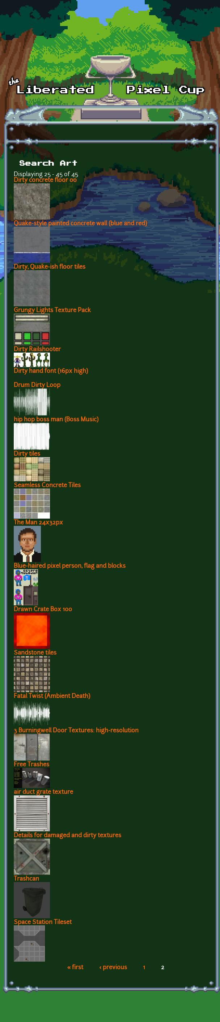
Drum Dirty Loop (37, 385)
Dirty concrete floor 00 (45, 180)
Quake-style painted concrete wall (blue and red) (80, 224)
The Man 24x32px (38, 523)
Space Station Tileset (43, 922)
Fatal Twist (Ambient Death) (52, 696)
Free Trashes (31, 765)
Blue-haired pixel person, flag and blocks (70, 566)
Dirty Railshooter (37, 350)
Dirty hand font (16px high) (51, 371)
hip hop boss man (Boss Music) (56, 420)
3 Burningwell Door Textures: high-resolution (76, 731)
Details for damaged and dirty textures (67, 836)
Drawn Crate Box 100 (43, 610)
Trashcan (26, 879)
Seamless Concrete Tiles (47, 486)
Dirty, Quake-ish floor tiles (49, 267)
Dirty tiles (27, 454)
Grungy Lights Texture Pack (52, 311)
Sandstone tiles (35, 653)
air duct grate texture (43, 792)
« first (75, 968)
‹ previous (113, 968)
